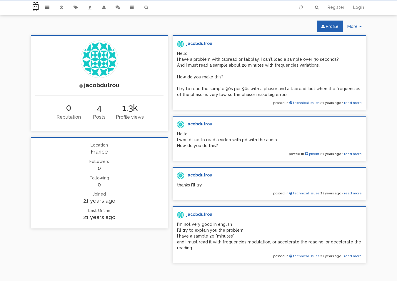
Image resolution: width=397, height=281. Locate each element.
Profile (329, 26)
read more (353, 103)
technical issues (304, 103)
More (356, 27)
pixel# (312, 154)
